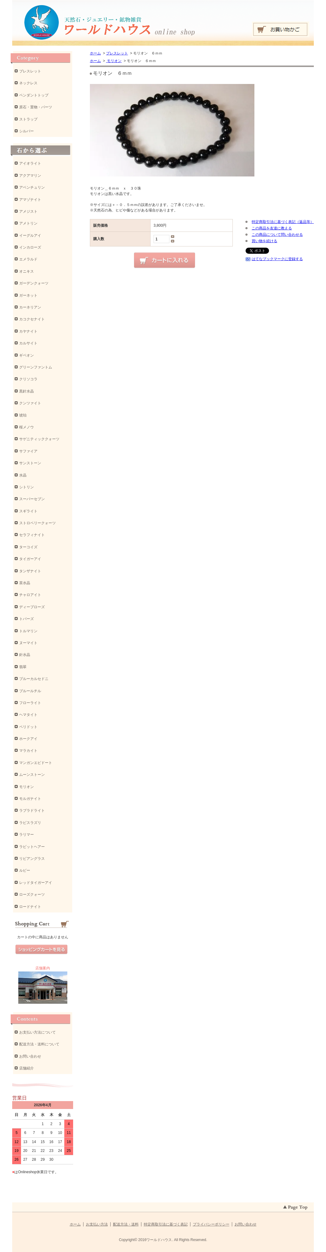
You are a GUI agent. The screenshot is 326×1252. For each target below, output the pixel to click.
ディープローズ (32, 607)
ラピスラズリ (30, 823)
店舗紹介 (26, 1068)
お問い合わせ (30, 1056)
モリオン (114, 61)
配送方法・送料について (39, 1044)
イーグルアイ (30, 235)
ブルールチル (30, 691)
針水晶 (24, 655)
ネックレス (28, 83)
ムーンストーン (32, 774)
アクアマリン (30, 175)
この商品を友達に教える (272, 228)
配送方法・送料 (126, 1224)
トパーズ (26, 619)
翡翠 (23, 667)
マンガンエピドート (35, 763)
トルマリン (28, 631)
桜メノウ (26, 427)
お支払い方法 (97, 1224)
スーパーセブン (32, 499)
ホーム (95, 53)
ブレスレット (117, 53)
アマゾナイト (30, 199)
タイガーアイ (30, 559)
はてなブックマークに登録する (277, 259)
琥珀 (23, 415)
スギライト (28, 511)
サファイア (28, 451)
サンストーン (30, 463)
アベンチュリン (32, 187)
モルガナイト (30, 799)
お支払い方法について (37, 1032)
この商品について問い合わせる (277, 234)
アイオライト (30, 163)
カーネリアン (30, 307)
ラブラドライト (32, 810)
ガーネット (28, 295)
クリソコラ (28, 379)
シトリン (26, 487)
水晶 (23, 475)
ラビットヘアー (32, 847)
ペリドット (28, 727)
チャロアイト (30, 595)
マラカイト (28, 750)
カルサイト (28, 343)
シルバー (26, 131)
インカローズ (30, 247)
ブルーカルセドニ (33, 679)
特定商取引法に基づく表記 (166, 1224)
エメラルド (28, 259)
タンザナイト (30, 571)
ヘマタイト (28, 715)
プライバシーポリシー (211, 1224)
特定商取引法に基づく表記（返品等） (283, 222)
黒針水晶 (26, 391)
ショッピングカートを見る (41, 949)
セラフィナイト (32, 535)
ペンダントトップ (33, 95)
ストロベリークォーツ (37, 523)
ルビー (24, 870)
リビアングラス (32, 858)
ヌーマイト (28, 643)
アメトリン (28, 223)
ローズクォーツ (32, 894)
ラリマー (26, 834)
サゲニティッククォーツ (39, 439)
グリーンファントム (35, 367)
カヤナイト (28, 331)
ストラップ (28, 119)
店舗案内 (42, 968)
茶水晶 (24, 583)
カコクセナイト (32, 319)
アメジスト (28, 211)
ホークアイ (28, 739)
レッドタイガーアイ (35, 883)
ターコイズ (28, 547)
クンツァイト (30, 403)
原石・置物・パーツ (35, 107)
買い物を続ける (264, 241)
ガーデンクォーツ (33, 283)
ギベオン (26, 355)
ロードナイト (30, 907)
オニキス (26, 271)
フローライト (30, 703)
